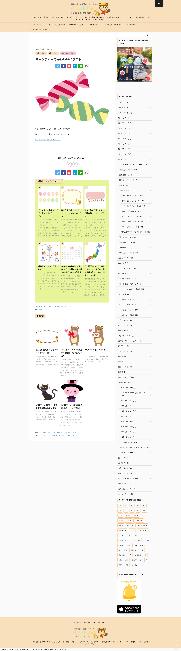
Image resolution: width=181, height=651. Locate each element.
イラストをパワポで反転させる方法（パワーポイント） (39, 30)
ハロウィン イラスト (64, 306)
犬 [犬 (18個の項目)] (145, 555)
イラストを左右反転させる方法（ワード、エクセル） (112, 25)
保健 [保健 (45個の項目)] (128, 545)
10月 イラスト (42, 306)
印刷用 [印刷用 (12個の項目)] (142, 545)
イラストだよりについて (57, 25)
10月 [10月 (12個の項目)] (144, 510)
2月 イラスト (52, 306)
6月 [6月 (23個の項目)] (120, 510)
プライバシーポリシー (100, 623)
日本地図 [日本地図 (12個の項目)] (138, 555)
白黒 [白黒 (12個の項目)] (120, 560)
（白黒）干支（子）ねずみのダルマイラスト (58, 432)
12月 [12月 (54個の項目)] (120, 515)
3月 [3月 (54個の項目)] (132, 505)
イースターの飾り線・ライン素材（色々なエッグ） (48, 213)
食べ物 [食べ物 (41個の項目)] (134, 565)
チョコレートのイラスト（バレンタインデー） (59, 435)
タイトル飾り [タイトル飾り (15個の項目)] (142, 530)
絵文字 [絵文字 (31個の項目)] (134, 560)
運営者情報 (87, 623)
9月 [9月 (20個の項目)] (138, 510)
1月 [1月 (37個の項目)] (120, 505)
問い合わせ (94, 25)
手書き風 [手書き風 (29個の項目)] (122, 555)
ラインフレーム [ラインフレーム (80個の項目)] (124, 540)
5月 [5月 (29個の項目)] (144, 505)
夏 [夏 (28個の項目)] (119, 550)
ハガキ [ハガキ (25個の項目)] (121, 535)
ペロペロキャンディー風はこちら (48, 140)
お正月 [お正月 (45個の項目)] (121, 525)
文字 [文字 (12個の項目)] (129, 555)
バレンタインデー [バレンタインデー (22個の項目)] (133, 535)
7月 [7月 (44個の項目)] (126, 510)
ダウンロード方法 (39, 25)
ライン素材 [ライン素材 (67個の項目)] (136, 540)
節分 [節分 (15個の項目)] (126, 560)
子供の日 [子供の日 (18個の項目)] (134, 550)
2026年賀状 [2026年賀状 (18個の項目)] (139, 520)
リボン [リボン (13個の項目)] (121, 545)
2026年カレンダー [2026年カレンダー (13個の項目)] (125, 520)
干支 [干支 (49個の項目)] (141, 550)
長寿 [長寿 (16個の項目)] (126, 565)
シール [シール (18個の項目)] (132, 530)
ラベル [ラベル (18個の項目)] (146, 540)
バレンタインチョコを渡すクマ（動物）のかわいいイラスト (71, 353)
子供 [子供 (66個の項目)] (125, 550)
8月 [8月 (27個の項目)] (132, 510)
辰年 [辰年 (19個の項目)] (147, 560)
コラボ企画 (131, 25)
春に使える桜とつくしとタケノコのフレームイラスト (71, 213)
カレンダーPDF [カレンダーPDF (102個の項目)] (142, 525)
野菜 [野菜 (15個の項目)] (120, 565)
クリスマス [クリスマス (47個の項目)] (122, 530)
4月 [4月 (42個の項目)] (138, 505)
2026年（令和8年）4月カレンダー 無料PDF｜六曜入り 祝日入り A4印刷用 (71, 269)
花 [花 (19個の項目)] (141, 560)
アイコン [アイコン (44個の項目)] (130, 525)
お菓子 (39, 309)
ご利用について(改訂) (75, 25)
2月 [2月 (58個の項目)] (126, 505)
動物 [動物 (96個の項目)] (135, 545)
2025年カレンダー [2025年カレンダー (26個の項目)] (132, 515)
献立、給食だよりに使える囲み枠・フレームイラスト (94, 213)
